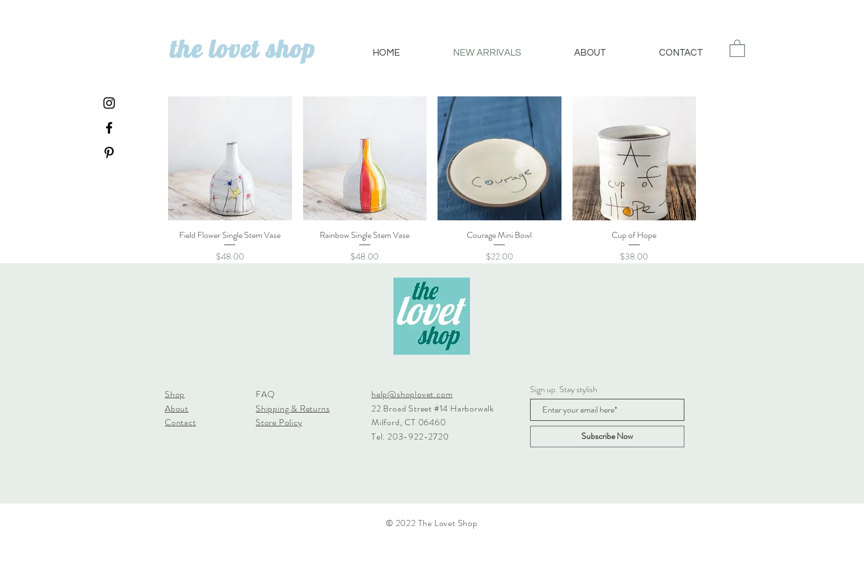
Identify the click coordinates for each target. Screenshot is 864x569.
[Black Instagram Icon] (109, 103)
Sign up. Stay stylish (563, 389)
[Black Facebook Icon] (109, 128)
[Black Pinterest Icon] (109, 152)
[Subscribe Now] (607, 436)
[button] (737, 48)
